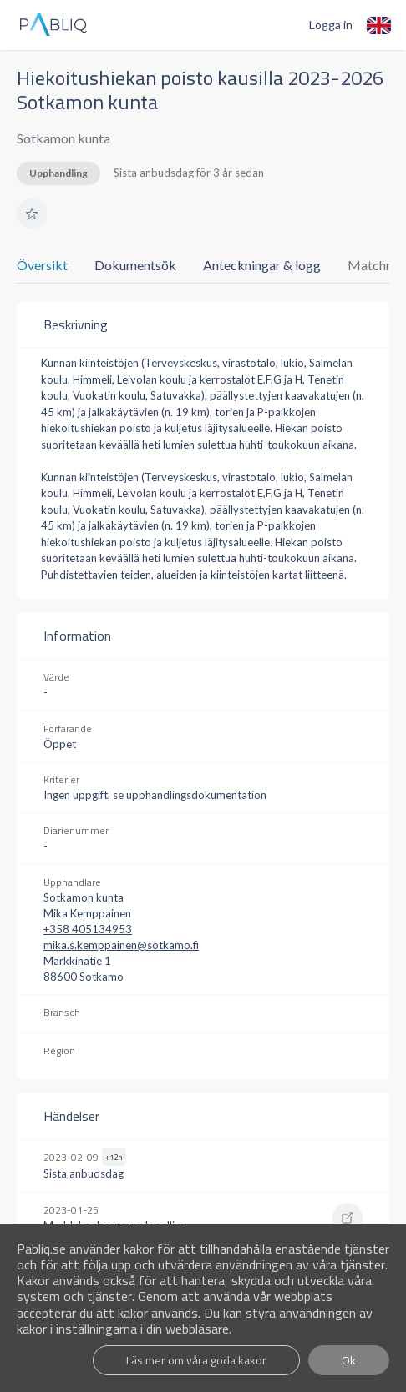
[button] (32, 213)
